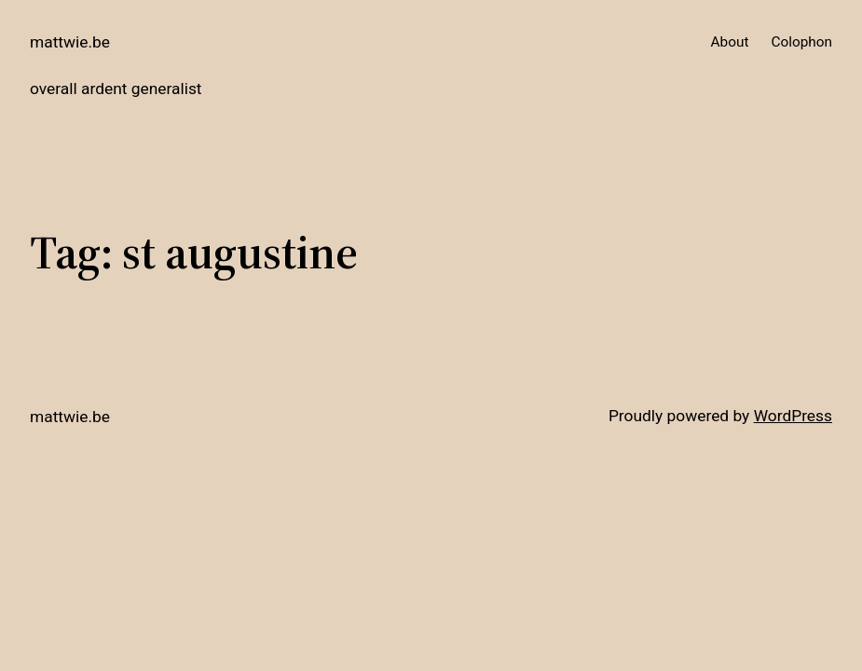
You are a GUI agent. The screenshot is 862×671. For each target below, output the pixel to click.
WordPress (793, 415)
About (730, 42)
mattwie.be (70, 42)
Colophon (801, 42)
